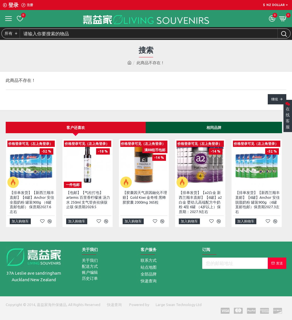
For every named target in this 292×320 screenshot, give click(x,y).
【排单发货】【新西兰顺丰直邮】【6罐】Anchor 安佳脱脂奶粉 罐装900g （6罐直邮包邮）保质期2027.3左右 (257, 202)
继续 (274, 99)
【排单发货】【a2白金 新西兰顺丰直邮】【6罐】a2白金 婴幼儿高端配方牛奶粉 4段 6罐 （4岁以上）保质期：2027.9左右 (200, 202)
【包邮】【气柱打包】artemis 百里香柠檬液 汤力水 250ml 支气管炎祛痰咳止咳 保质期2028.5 (88, 200)
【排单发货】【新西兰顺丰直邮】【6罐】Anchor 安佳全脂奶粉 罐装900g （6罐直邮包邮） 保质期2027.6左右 (32, 202)
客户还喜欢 (75, 127)
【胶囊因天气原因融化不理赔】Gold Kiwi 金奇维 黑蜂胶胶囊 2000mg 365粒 (145, 197)
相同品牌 (213, 127)
